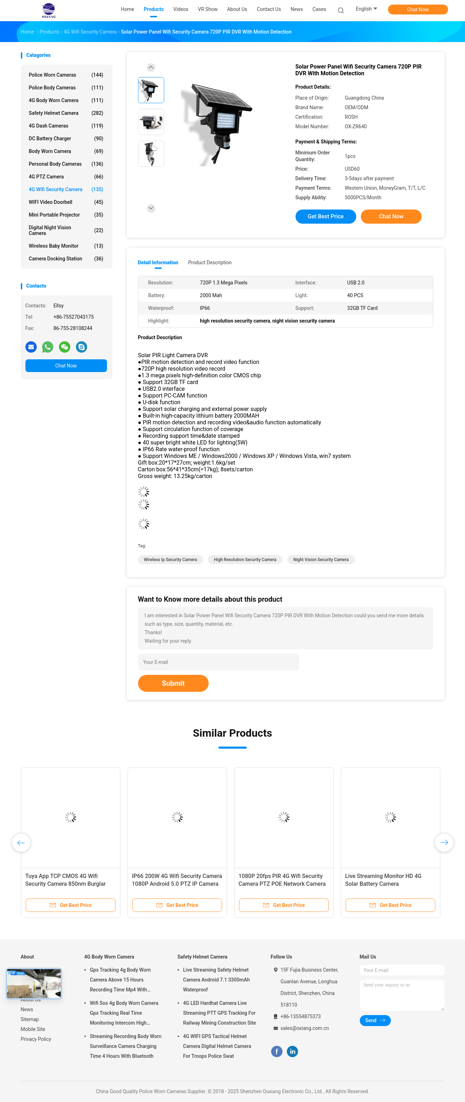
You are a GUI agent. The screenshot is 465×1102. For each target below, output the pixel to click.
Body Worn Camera (66, 151)
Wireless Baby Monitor (66, 245)
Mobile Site (33, 1029)
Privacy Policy (36, 1039)
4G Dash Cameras (66, 125)
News (27, 1009)
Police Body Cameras (66, 87)
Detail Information (158, 262)
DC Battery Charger (66, 138)
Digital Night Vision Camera (66, 230)
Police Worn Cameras (66, 74)
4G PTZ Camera (66, 176)
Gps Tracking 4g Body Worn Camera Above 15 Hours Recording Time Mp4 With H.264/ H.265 (120, 981)
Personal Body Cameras (66, 163)
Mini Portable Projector (66, 214)
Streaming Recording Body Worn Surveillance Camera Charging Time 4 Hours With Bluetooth (126, 1046)
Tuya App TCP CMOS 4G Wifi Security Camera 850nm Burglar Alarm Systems (65, 884)
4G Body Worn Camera (66, 100)
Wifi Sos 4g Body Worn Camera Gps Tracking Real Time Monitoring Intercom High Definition (124, 1014)
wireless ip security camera (170, 559)
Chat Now (418, 9)
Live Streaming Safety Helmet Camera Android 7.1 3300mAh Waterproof (216, 979)
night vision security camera (321, 559)
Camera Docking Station (66, 258)
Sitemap (30, 1019)
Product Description (210, 262)
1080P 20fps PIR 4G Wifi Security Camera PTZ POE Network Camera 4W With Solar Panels (282, 884)
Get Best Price (326, 216)
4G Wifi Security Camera (66, 189)
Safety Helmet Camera (66, 113)
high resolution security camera (245, 559)
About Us (31, 999)
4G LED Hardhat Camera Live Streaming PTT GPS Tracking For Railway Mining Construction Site (219, 1013)
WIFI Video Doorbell (66, 202)
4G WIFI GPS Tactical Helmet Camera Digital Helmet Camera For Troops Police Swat (217, 1046)
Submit (173, 683)
